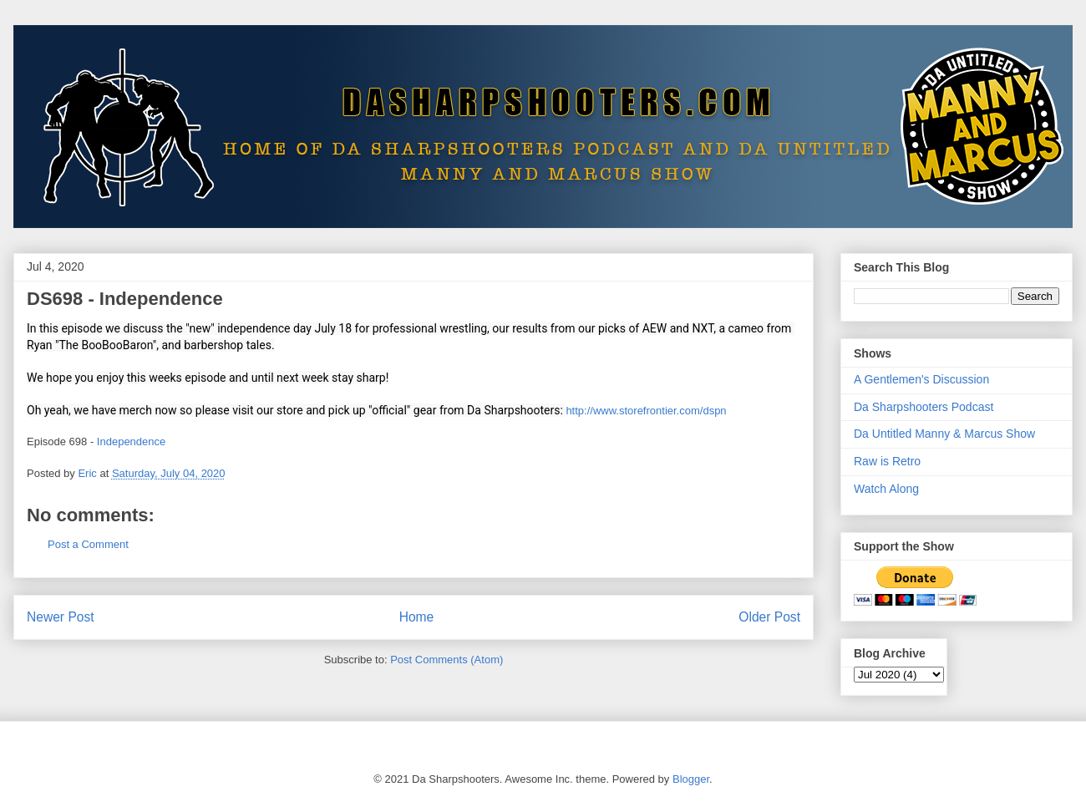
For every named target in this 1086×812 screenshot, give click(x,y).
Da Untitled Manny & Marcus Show (944, 433)
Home (416, 617)
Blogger (690, 779)
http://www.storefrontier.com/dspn (646, 410)
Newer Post (60, 617)
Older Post (769, 617)
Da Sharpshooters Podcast (923, 407)
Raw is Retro (887, 461)
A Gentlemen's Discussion (921, 379)
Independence (131, 441)
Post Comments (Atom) (446, 659)
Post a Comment (88, 544)
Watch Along (886, 488)
